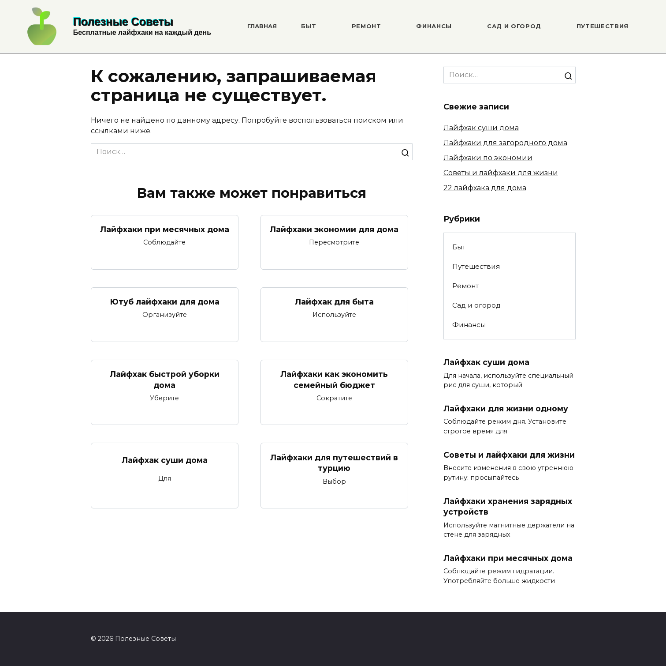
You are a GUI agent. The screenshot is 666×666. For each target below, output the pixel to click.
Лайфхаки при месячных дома (164, 229)
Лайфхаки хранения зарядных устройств (507, 507)
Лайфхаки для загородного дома (505, 143)
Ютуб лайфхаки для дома (165, 301)
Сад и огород (514, 26)
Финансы (434, 26)
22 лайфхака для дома (484, 188)
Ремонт (366, 26)
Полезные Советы (123, 21)
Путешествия (603, 26)
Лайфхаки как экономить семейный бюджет (334, 379)
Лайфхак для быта (334, 301)
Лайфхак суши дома (165, 460)
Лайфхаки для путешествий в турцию (334, 463)
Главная (262, 26)
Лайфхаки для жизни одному (505, 408)
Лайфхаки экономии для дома (334, 229)
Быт (308, 26)
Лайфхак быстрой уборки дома (165, 379)
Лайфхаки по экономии (487, 158)
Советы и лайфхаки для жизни (500, 173)
